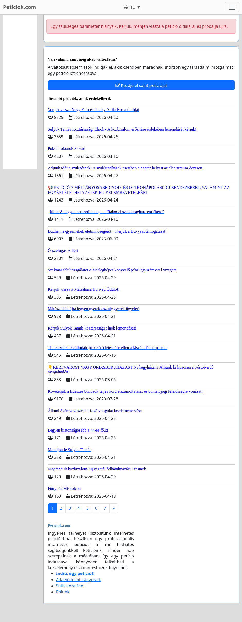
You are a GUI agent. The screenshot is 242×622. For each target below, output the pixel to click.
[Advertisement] (20, 92)
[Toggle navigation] (232, 7)
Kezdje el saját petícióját (141, 85)
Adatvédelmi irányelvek (78, 579)
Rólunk (62, 592)
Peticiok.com (19, 7)
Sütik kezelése (69, 586)
